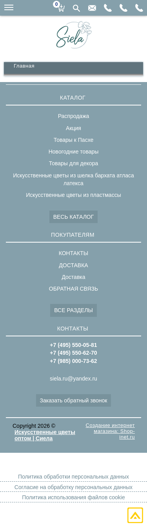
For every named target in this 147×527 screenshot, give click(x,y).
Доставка (73, 277)
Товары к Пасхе (74, 140)
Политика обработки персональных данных (73, 476)
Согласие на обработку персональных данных (73, 487)
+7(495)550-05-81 (139, 8)
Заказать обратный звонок (73, 400)
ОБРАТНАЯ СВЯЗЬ (73, 289)
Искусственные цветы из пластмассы (73, 195)
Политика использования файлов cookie (73, 497)
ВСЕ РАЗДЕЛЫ (73, 310)
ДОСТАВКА (73, 265)
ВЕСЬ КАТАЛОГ (73, 217)
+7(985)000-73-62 (108, 8)
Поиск (76, 8)
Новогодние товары (74, 151)
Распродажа (73, 116)
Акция (73, 128)
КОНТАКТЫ (74, 253)
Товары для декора (73, 163)
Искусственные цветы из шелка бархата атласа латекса (73, 179)
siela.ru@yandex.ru (92, 8)
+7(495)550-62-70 (123, 8)
